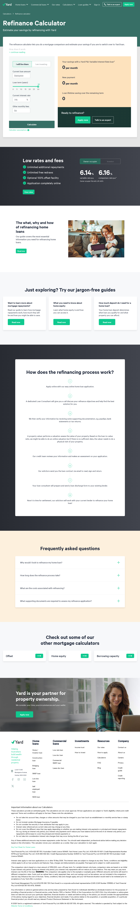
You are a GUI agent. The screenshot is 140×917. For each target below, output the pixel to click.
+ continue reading (17, 52)
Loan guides (83, 4)
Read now (21, 251)
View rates (28, 192)
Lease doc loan (58, 768)
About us (121, 752)
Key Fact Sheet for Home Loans (23, 847)
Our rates (56, 4)
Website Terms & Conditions (22, 906)
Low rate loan (58, 750)
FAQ (99, 762)
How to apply (102, 752)
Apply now (129, 4)
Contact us (122, 747)
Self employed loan (36, 789)
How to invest (80, 752)
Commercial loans (38, 4)
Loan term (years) (20, 82)
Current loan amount (22, 71)
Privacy (120, 762)
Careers (121, 757)
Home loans (20, 4)
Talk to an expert (112, 4)
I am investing (41, 64)
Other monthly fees (21, 106)
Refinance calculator (22, 14)
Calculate (31, 124)
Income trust (79, 747)
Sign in (97, 4)
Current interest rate (21, 95)
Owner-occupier (90, 161)
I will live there (22, 64)
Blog (99, 768)
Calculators (67, 4)
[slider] (38, 87)
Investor (110, 161)
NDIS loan (36, 797)
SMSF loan (36, 773)
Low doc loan (58, 755)
